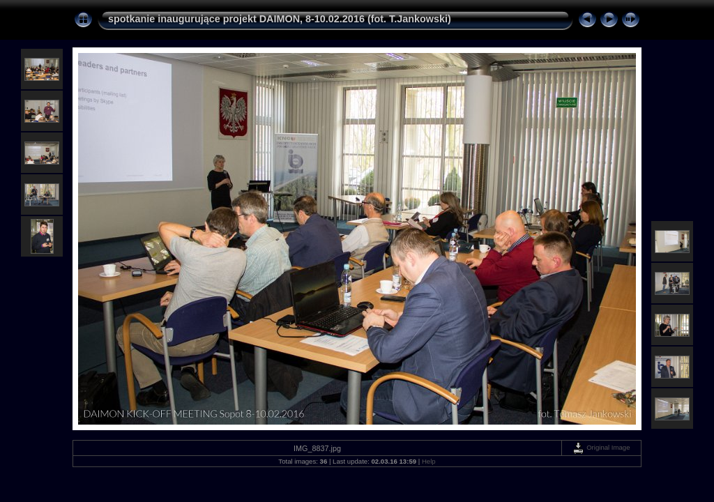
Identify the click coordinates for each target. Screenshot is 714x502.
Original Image (601, 447)
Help (429, 461)
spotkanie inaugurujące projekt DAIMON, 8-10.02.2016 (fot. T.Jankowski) (279, 18)
